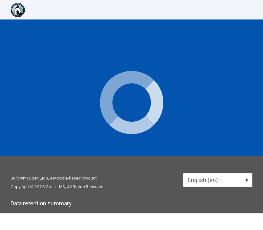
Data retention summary (41, 203)
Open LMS (38, 177)
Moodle (60, 177)
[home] (35, 10)
